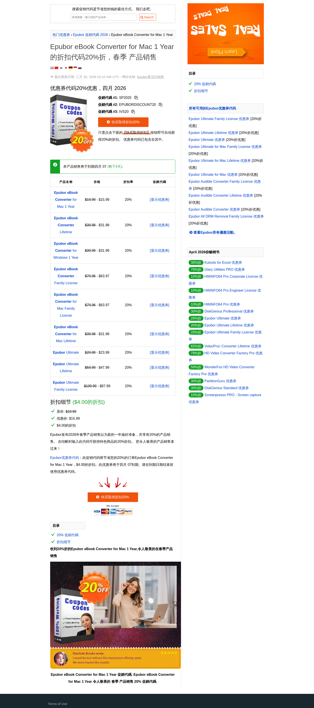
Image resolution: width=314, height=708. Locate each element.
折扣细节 (64, 542)
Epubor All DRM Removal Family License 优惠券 (226, 216)
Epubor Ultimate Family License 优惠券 (219, 119)
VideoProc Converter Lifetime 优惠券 (232, 346)
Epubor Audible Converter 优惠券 (214, 209)
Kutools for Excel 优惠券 (223, 262)
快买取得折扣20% (123, 122)
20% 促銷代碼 (67, 535)
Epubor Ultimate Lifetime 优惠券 (213, 133)
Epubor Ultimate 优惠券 (207, 140)
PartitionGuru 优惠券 (220, 381)
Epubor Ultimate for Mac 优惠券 (213, 174)
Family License (66, 276)
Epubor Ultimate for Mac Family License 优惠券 (225, 147)
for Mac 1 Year (66, 199)
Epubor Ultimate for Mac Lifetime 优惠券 (220, 160)
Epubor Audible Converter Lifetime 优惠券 (221, 195)
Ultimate (66, 352)
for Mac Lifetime (66, 334)
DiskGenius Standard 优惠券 (226, 388)
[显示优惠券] (159, 199)
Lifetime (66, 225)
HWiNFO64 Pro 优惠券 (222, 304)
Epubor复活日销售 (150, 77)
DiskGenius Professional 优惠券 (229, 311)
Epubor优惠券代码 (64, 458)
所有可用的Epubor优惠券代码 (212, 108)
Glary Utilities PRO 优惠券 (224, 269)
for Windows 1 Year (65, 250)
